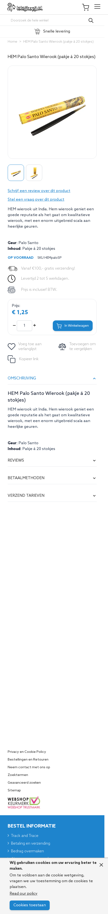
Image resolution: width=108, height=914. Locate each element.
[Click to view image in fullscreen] (52, 112)
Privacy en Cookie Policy (27, 752)
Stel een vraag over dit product (36, 199)
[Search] (91, 20)
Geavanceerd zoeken (24, 783)
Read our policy (23, 893)
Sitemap (14, 791)
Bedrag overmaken (27, 851)
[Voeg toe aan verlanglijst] (25, 346)
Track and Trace (24, 836)
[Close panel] (101, 865)
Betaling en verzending (30, 843)
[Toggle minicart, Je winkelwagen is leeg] (87, 7)
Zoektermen (18, 775)
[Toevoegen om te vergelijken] (78, 346)
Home (12, 42)
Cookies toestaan (29, 905)
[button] (52, 191)
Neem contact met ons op (29, 767)
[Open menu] (97, 7)
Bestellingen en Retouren (28, 760)
